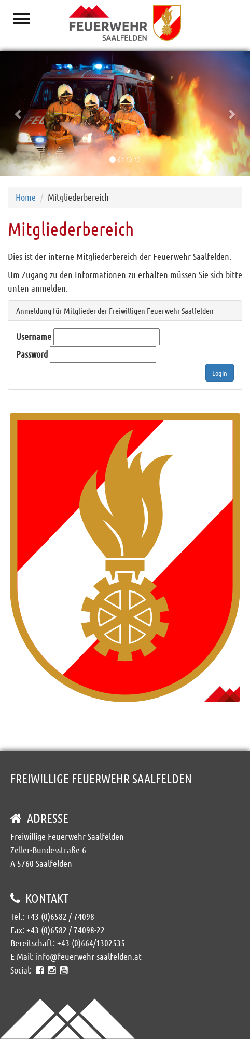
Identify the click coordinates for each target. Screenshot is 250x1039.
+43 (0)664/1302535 (91, 943)
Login (219, 372)
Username (33, 336)
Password (32, 354)
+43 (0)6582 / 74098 (60, 916)
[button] (18, 113)
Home (26, 197)
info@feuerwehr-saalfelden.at (89, 956)
